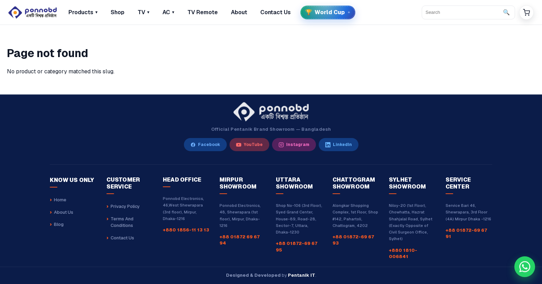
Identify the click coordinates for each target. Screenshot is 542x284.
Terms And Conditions (122, 222)
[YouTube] (249, 144)
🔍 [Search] (506, 12)
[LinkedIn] (338, 144)
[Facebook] (205, 144)
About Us (63, 212)
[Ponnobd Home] (270, 111)
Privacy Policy (125, 206)
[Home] (32, 12)
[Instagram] (294, 144)
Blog (59, 224)
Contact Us (122, 238)
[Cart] (526, 12)
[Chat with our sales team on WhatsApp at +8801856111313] (524, 266)
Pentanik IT (301, 275)
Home (60, 200)
